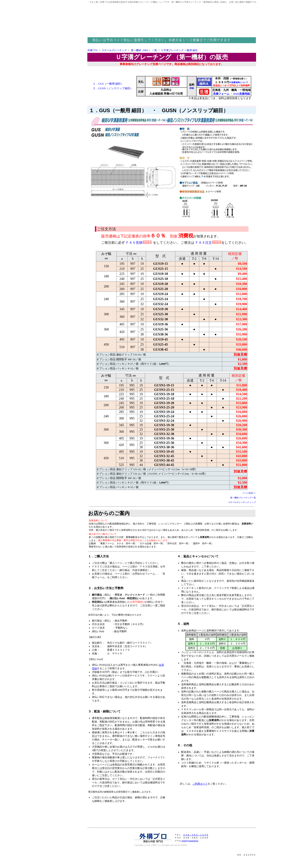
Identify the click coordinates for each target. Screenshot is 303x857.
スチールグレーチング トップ (242, 502)
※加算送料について (238, 82)
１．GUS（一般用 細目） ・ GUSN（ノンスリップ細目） (158, 110)
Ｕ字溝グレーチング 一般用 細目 (179, 50)
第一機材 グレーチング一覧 (243, 497)
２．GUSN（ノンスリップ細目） (113, 88)
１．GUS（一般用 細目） (108, 83)
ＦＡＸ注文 (208, 242)
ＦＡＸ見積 (139, 242)
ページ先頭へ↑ (249, 493)
